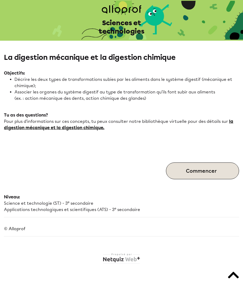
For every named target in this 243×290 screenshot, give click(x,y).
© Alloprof (15, 228)
